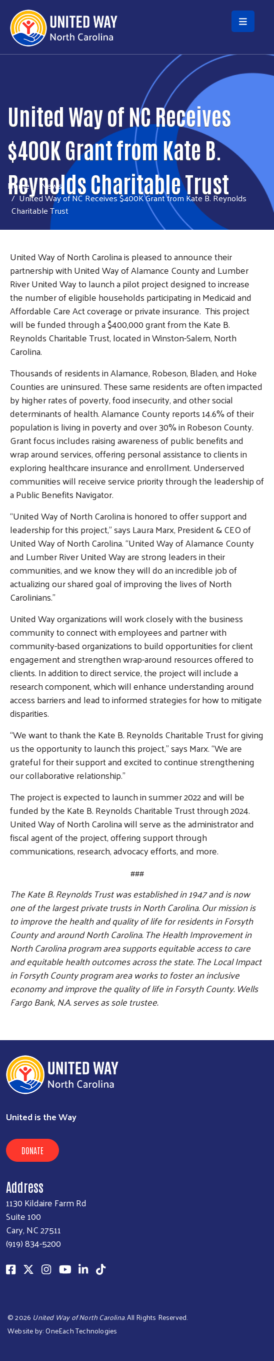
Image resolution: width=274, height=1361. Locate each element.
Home (19, 185)
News (51, 185)
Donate (33, 1150)
